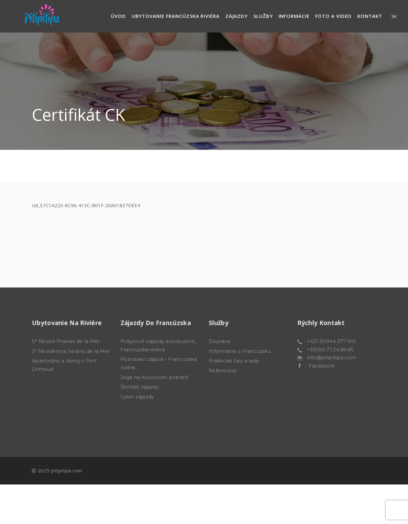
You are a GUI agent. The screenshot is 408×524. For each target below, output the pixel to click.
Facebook (317, 366)
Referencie (223, 371)
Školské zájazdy (139, 387)
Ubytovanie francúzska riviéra (176, 16)
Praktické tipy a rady (234, 361)
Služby (263, 16)
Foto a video (333, 16)
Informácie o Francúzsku (240, 351)
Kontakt (369, 16)
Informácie (294, 16)
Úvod (118, 16)
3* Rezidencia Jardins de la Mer (71, 351)
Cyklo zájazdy (137, 397)
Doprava (219, 341)
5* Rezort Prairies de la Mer (66, 341)
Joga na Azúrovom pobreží (154, 377)
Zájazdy (236, 16)
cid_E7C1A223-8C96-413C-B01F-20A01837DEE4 (86, 205)
